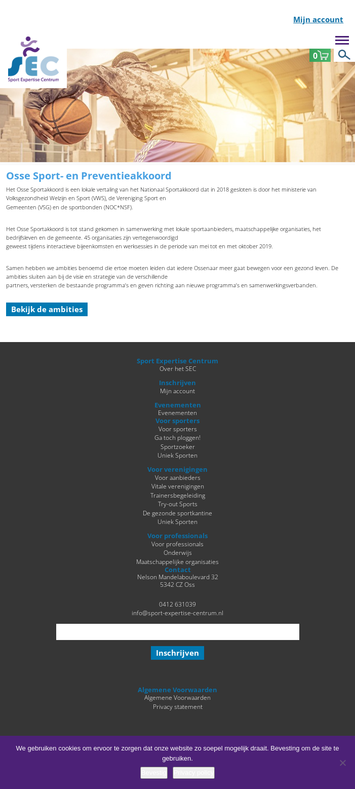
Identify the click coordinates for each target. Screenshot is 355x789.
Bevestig (154, 772)
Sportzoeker (178, 446)
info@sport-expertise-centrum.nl (177, 613)
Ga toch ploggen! (177, 437)
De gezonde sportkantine (177, 513)
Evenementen (177, 412)
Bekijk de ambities (47, 309)
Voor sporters (178, 429)
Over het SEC (178, 368)
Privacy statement (178, 706)
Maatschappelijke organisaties (177, 561)
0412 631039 (177, 604)
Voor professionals (177, 544)
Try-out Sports (178, 504)
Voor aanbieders (178, 477)
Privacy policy (194, 772)
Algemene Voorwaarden (177, 697)
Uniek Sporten (177, 455)
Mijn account (318, 20)
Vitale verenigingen (177, 486)
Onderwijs (178, 552)
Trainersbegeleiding (177, 495)
